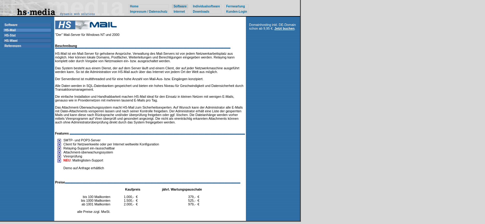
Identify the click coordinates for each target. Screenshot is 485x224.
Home (134, 6)
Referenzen (12, 46)
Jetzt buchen (284, 28)
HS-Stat (9, 35)
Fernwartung (235, 6)
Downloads (201, 11)
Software (10, 25)
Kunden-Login (236, 11)
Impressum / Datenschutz (148, 11)
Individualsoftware (206, 6)
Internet (179, 11)
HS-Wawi (10, 40)
